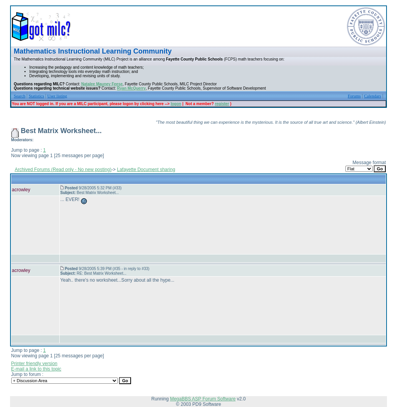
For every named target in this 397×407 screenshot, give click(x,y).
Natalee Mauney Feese (102, 84)
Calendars (372, 96)
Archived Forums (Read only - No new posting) (63, 169)
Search (20, 96)
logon (176, 104)
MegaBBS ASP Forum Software (202, 399)
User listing (57, 96)
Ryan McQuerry (131, 88)
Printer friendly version (34, 363)
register (222, 104)
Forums (354, 96)
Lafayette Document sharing (146, 169)
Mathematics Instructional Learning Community (93, 51)
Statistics (36, 96)
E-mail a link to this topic (36, 369)
